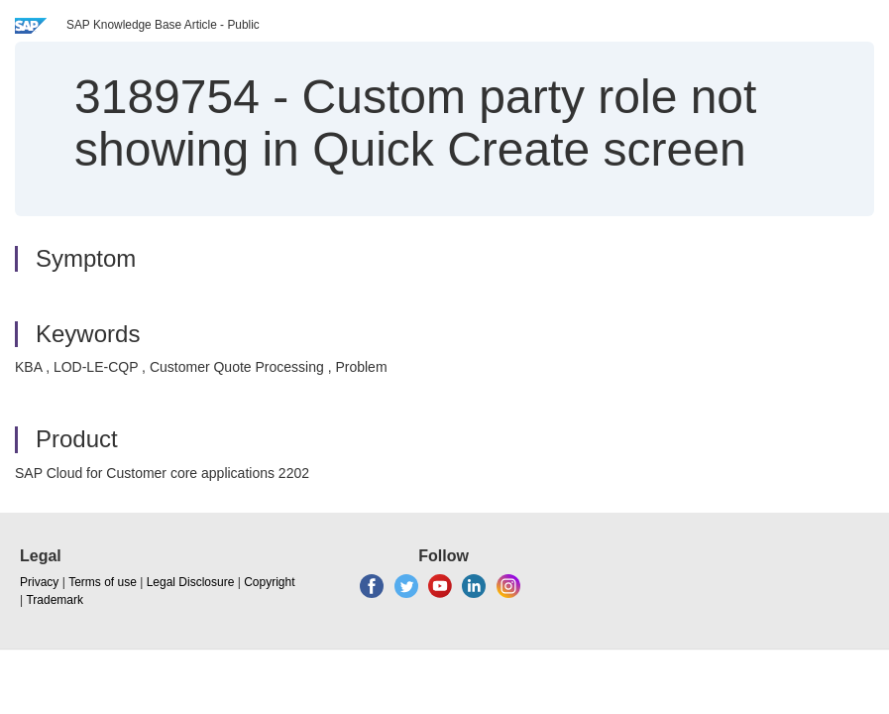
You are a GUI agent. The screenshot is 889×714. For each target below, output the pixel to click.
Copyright (269, 582)
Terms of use (102, 582)
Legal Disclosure (191, 582)
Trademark (54, 600)
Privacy (39, 582)
